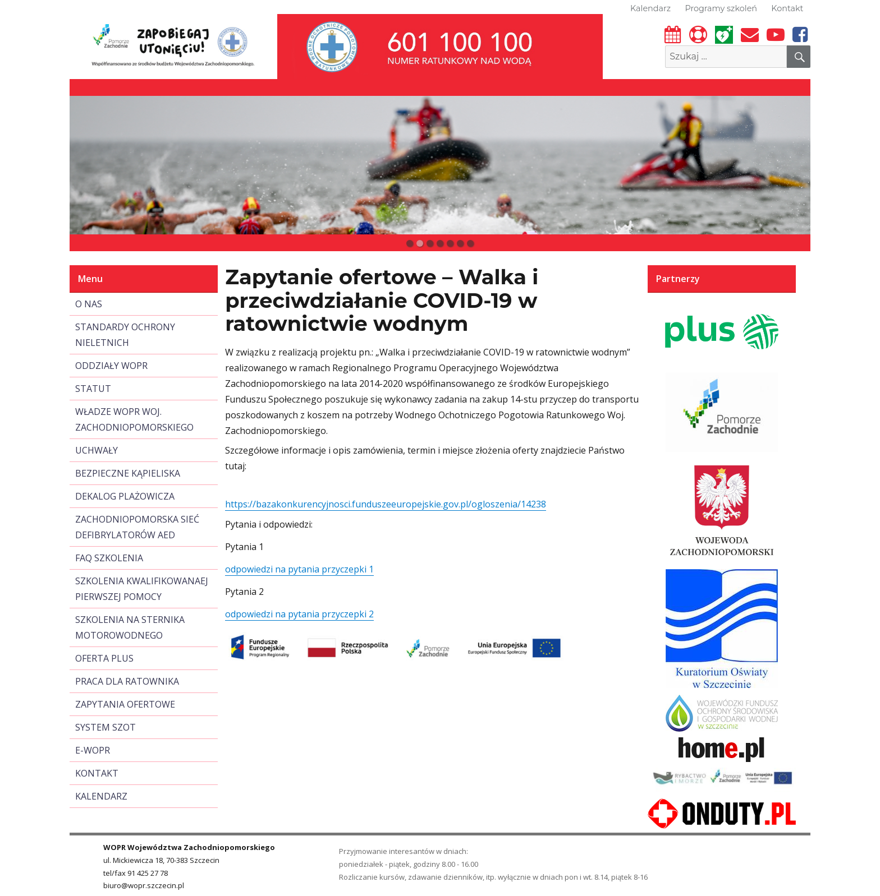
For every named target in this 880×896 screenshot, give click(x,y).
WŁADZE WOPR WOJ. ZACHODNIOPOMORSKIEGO (134, 419)
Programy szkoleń (721, 8)
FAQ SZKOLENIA (109, 558)
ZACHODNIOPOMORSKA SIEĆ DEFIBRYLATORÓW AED (137, 527)
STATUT (93, 388)
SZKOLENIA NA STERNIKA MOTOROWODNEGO (130, 627)
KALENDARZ (101, 796)
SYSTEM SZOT (105, 727)
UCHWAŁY (96, 450)
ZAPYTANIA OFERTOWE (125, 704)
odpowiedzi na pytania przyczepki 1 (299, 569)
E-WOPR (92, 750)
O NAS (88, 304)
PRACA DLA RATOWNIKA (127, 681)
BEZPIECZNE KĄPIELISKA (127, 473)
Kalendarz (650, 8)
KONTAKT (96, 773)
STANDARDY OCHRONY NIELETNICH (125, 335)
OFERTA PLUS (104, 658)
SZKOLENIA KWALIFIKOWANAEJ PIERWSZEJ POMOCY (141, 589)
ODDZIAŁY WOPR (111, 365)
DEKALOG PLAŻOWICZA (125, 496)
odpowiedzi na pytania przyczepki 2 (299, 614)
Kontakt (787, 8)
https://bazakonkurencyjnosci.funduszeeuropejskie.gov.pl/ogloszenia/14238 (385, 504)
